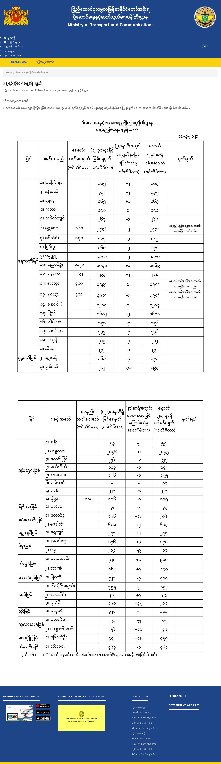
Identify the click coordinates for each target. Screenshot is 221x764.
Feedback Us (177, 696)
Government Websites (184, 705)
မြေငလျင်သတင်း (45, 62)
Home (9, 73)
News (18, 73)
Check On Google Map (145, 728)
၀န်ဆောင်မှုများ (12, 56)
